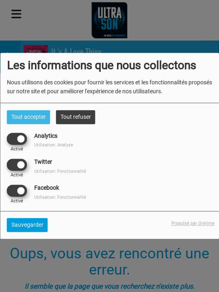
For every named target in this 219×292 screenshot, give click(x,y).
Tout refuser (76, 117)
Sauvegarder (27, 225)
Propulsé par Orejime (193, 223)
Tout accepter (28, 117)
